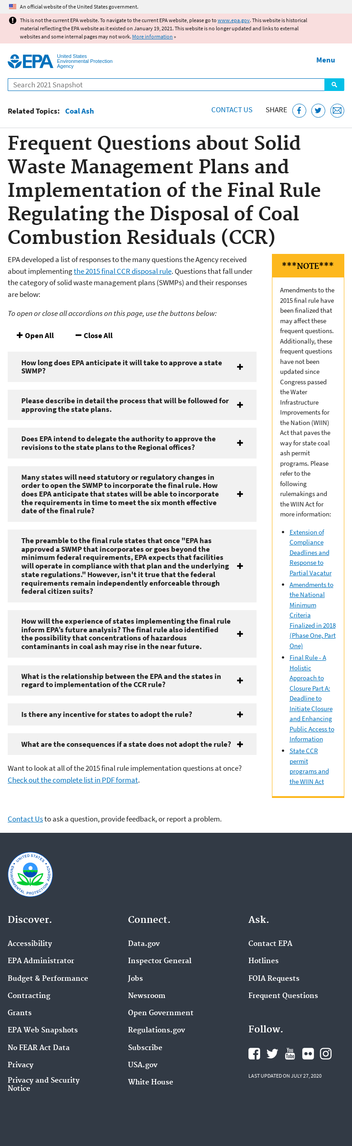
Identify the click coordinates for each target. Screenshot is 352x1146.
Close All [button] (98, 335)
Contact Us (231, 110)
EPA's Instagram (326, 1054)
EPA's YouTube (290, 1054)
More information (152, 36)
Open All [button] (39, 335)
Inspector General (159, 961)
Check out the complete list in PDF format (73, 780)
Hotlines (263, 961)
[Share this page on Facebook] (299, 111)
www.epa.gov (234, 20)
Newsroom (147, 996)
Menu (325, 60)
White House (150, 1083)
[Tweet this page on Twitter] (318, 111)
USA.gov (142, 1065)
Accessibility (30, 944)
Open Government (161, 1013)
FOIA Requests (274, 979)
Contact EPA (270, 944)
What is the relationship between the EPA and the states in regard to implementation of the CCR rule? (121, 680)
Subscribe (145, 1048)
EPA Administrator (41, 961)
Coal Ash (79, 111)
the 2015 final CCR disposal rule (122, 271)
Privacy (20, 1065)
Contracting (29, 996)
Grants (20, 1013)
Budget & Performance (48, 979)
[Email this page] (337, 111)
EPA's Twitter (272, 1054)
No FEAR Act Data (39, 1048)
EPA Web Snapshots (43, 1031)
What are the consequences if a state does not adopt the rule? (126, 744)
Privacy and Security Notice (44, 1085)
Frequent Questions (283, 996)
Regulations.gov (156, 1031)
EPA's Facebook (254, 1054)
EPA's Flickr (308, 1054)
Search (334, 84)
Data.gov (144, 944)
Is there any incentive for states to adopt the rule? (106, 714)
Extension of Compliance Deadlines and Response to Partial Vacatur (311, 552)
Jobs (135, 979)
